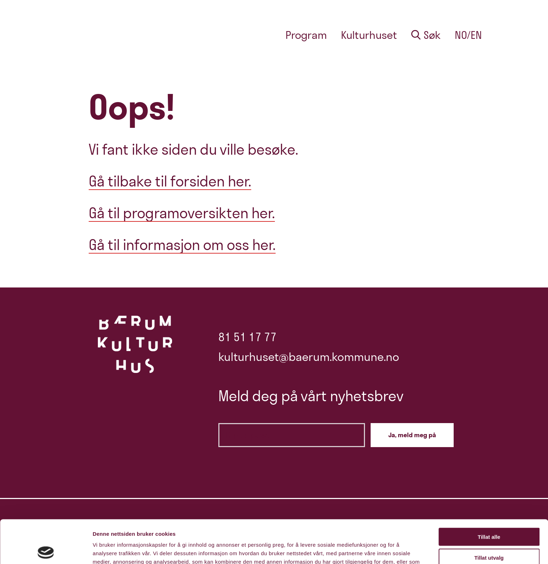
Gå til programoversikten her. (182, 213)
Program (306, 35)
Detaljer (376, 550)
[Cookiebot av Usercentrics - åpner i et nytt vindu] (46, 550)
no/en (468, 35)
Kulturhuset (369, 35)
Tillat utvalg (488, 514)
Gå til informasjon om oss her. (182, 245)
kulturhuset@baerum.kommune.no (308, 357)
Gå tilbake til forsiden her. (170, 181)
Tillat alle (489, 494)
